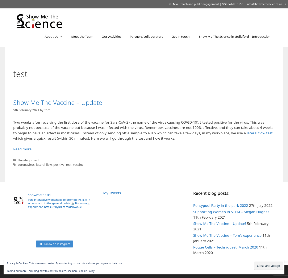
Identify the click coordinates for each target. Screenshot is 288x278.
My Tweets (112, 192)
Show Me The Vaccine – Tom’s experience (227, 235)
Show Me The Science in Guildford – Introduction (235, 36)
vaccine (78, 165)
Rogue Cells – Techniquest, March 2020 (225, 247)
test (68, 165)
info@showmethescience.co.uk (266, 4)
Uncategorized (28, 160)
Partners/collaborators (146, 36)
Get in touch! (181, 36)
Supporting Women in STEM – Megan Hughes (231, 211)
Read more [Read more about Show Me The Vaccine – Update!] (22, 149)
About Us (56, 36)
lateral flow (44, 165)
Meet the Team (82, 36)
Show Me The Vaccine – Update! (58, 102)
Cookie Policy (87, 271)
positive (58, 165)
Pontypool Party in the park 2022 (220, 205)
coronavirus (26, 165)
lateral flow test (260, 133)
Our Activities (111, 36)
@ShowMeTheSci (232, 4)
